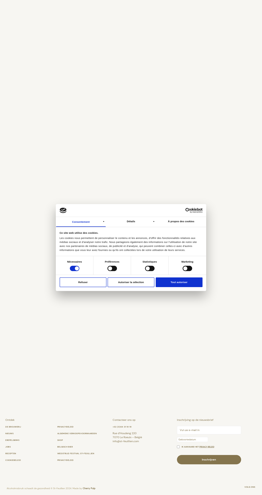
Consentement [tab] (81, 221)
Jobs (8, 446)
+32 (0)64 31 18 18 (122, 426)
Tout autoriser (179, 282)
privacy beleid (206, 446)
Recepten (10, 453)
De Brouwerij (13, 426)
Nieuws (9, 433)
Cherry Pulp (89, 488)
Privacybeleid (65, 426)
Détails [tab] (131, 221)
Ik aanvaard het (198, 446)
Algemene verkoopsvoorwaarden (77, 433)
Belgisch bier (65, 446)
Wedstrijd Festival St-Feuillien (75, 453)
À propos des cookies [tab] (181, 221)
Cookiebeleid (13, 460)
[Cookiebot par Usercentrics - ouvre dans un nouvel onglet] (188, 210)
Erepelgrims (12, 440)
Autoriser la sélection (131, 282)
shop (60, 440)
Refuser (83, 282)
